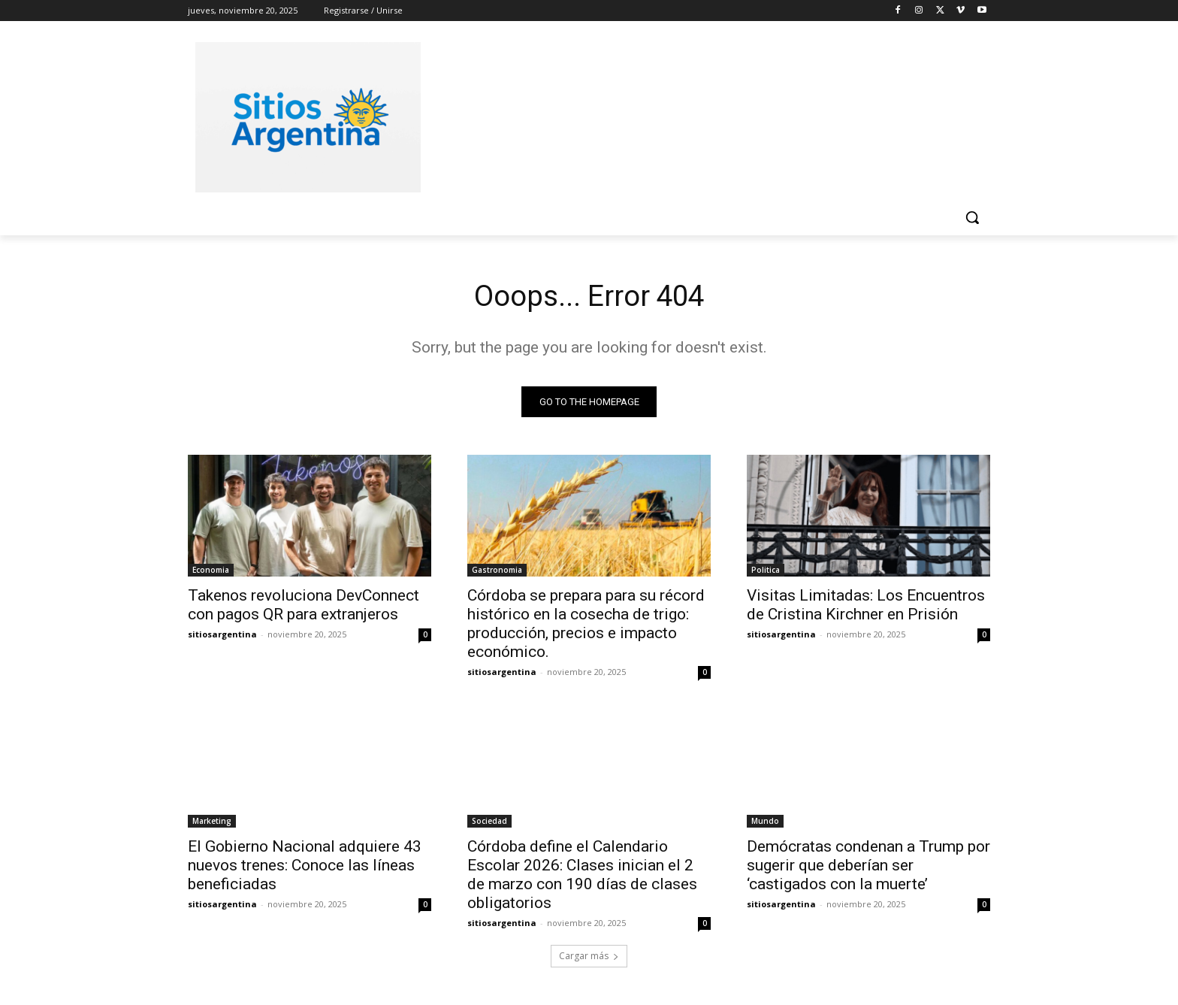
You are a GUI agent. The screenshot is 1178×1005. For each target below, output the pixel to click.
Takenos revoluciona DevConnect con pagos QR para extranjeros (303, 606)
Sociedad (489, 822)
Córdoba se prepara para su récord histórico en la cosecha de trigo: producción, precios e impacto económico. (586, 625)
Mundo (765, 822)
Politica (765, 571)
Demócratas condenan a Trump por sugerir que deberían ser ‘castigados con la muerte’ (868, 867)
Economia (210, 571)
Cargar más (589, 957)
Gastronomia (497, 571)
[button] (972, 217)
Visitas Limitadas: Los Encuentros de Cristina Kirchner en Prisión (866, 606)
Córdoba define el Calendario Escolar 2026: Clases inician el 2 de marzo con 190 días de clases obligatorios (582, 876)
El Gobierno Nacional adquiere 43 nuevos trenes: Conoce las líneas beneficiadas (304, 867)
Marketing (211, 822)
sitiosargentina (222, 635)
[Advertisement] (701, 115)
